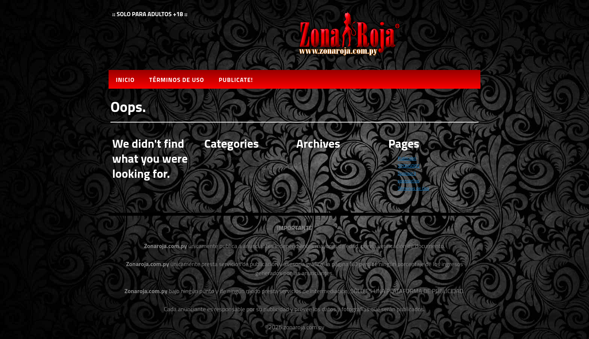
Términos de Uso (176, 79)
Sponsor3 (407, 173)
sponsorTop (409, 180)
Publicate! (236, 79)
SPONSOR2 (409, 165)
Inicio (125, 79)
